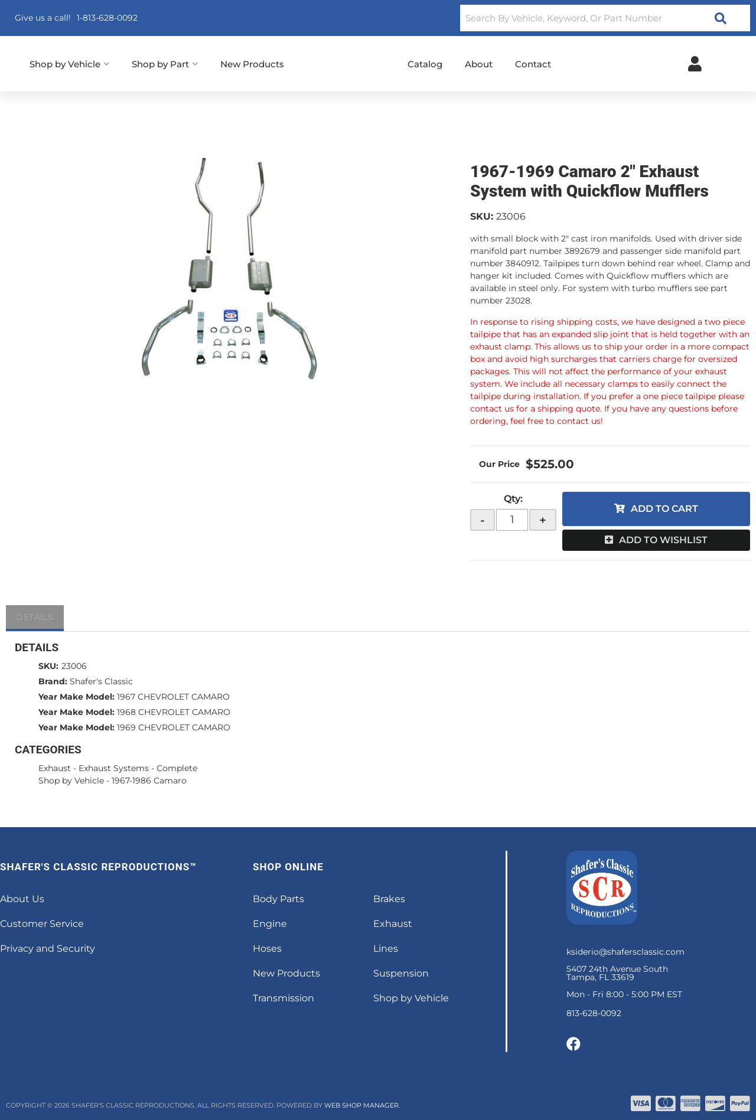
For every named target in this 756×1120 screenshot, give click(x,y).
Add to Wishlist (663, 540)
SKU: (481, 216)
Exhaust (54, 768)
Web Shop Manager (361, 1105)
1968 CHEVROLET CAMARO (173, 712)
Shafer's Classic (101, 681)
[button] (605, 18)
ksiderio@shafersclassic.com (625, 952)
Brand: (52, 681)
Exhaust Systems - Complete (138, 768)
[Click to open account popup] (695, 63)
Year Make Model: (76, 696)
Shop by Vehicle (71, 780)
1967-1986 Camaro (149, 780)
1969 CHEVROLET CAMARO (173, 727)
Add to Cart (664, 508)
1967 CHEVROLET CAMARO (173, 696)
